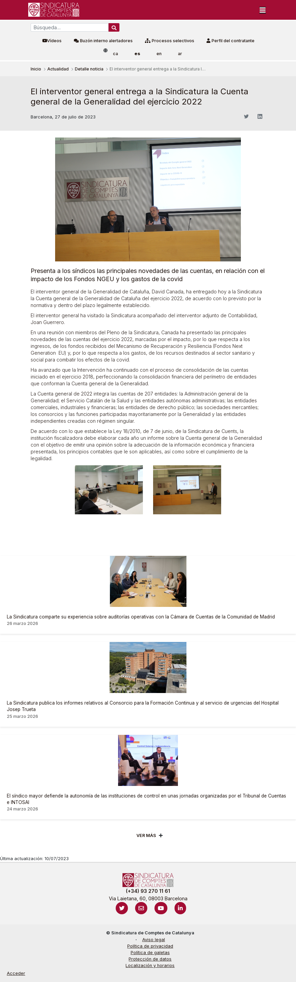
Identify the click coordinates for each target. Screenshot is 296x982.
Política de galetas (150, 952)
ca (115, 53)
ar (180, 53)
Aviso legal (153, 939)
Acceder (16, 973)
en (159, 53)
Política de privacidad (150, 946)
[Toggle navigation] (262, 9)
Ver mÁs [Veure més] (146, 835)
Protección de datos (150, 959)
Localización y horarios (150, 965)
